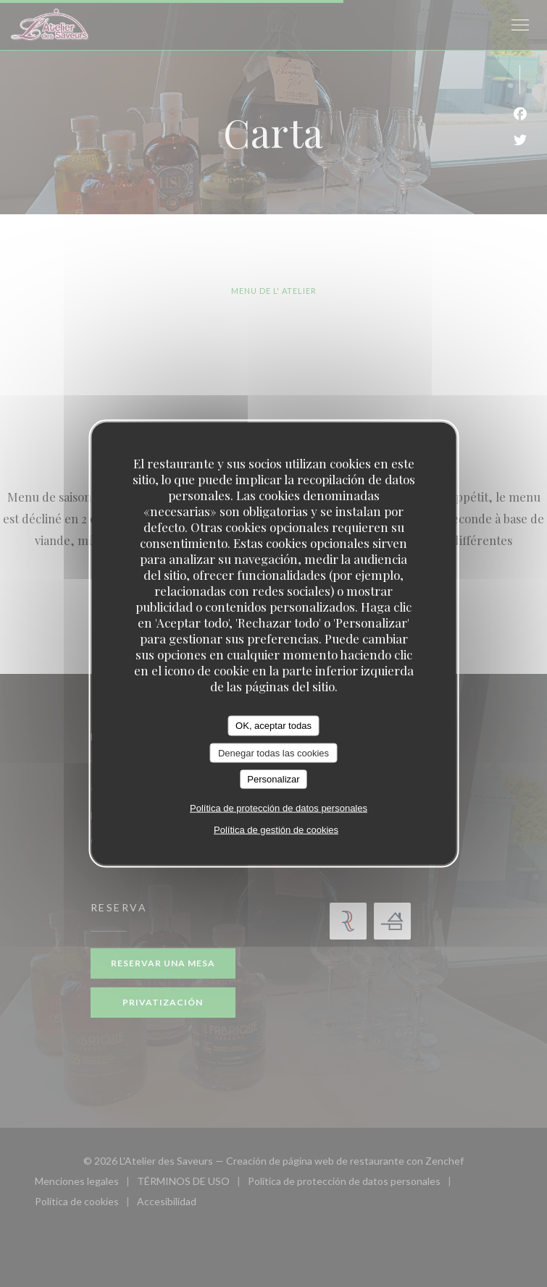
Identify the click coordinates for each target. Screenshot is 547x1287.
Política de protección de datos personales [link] (278, 807)
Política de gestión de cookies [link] (276, 829)
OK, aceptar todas (273, 725)
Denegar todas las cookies (273, 752)
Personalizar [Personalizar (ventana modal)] (273, 779)
